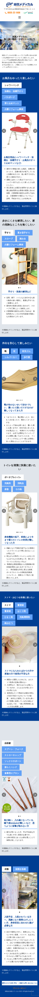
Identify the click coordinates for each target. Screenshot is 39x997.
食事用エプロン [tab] (11, 773)
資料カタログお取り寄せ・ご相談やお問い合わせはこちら (19, 983)
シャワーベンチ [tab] (11, 85)
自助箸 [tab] (7, 743)
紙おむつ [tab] (8, 623)
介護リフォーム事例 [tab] (13, 109)
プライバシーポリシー (19, 988)
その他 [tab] (18, 489)
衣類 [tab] (6, 869)
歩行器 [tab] (27, 357)
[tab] (20, 605)
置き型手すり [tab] (23, 232)
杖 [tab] (14, 351)
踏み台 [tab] (23, 238)
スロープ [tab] (8, 238)
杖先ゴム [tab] (26, 351)
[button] (4, 131)
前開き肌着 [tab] (20, 869)
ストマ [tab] (7, 605)
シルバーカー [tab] (10, 357)
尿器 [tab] (6, 489)
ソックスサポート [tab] (12, 761)
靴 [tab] (5, 351)
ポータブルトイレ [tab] (12, 477)
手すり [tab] (7, 232)
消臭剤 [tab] (7, 483)
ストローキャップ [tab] (12, 755)
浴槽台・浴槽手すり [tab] (13, 91)
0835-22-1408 (12, 12)
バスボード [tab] (9, 97)
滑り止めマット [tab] (11, 103)
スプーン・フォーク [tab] (13, 749)
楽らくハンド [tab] (10, 767)
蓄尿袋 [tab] (7, 611)
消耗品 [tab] (20, 483)
